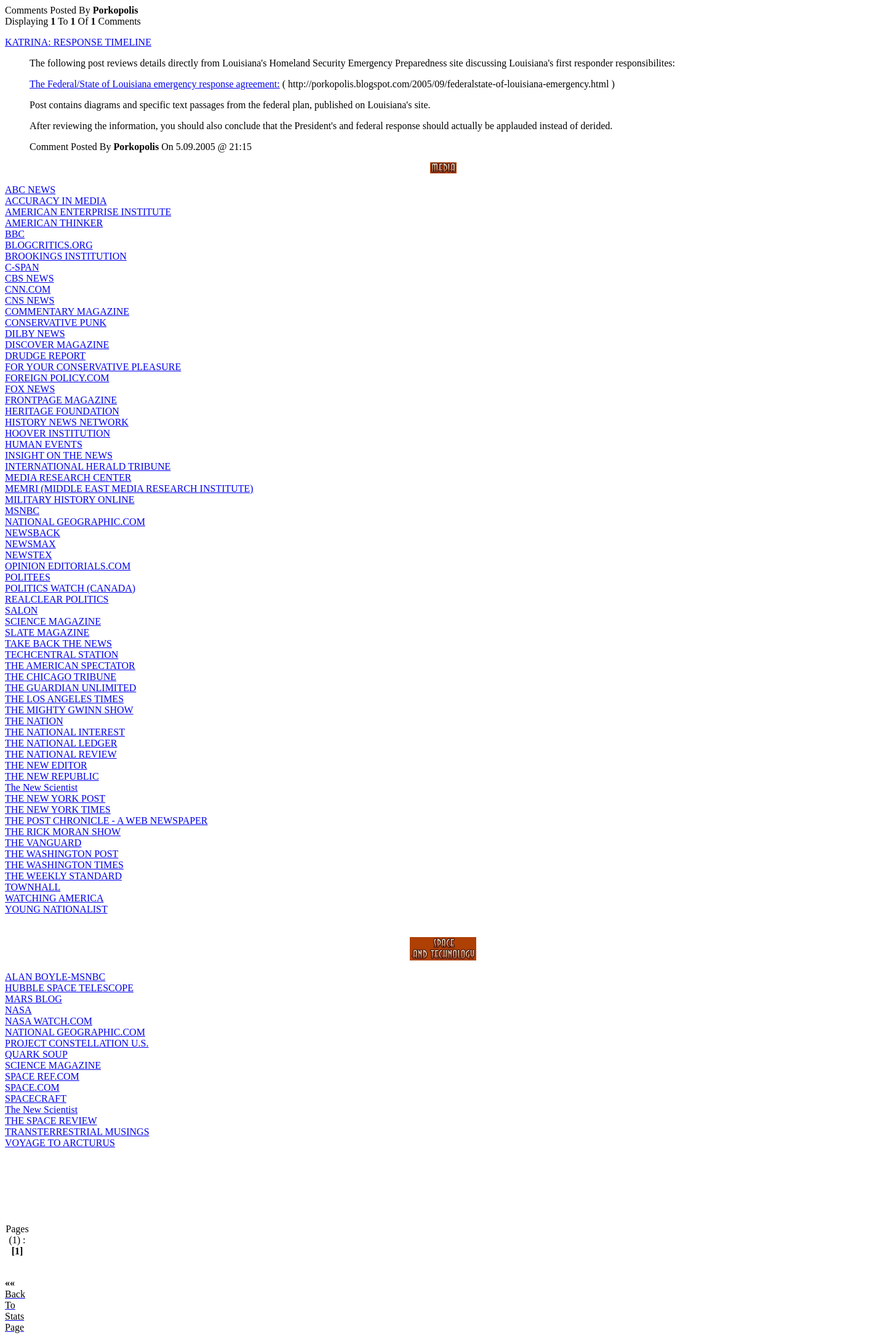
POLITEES (27, 577)
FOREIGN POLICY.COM (57, 378)
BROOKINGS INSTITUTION (66, 256)
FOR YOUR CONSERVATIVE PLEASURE (93, 367)
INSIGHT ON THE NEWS (59, 455)
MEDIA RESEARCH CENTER (68, 477)
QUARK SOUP (36, 1054)
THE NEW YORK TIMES (58, 809)
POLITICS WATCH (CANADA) (70, 588)
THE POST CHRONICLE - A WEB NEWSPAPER (106, 820)
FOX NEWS (30, 389)
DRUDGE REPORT (45, 355)
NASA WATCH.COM (48, 1021)
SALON (21, 610)
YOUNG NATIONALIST (56, 909)
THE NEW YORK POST (55, 798)
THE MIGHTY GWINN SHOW (69, 710)
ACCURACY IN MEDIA (56, 201)
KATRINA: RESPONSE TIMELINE (78, 42)
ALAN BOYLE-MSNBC (55, 977)
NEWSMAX (30, 544)
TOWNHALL (32, 887)
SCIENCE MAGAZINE (53, 621)
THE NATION (34, 721)
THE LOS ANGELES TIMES (64, 699)
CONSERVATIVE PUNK (55, 322)
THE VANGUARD (43, 842)
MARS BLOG (33, 999)
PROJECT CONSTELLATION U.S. (77, 1043)
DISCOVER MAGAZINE (57, 344)
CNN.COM (27, 289)
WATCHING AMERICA (54, 898)
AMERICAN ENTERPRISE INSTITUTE (88, 212)
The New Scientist (41, 787)
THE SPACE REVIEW (51, 1120)
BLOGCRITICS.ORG (49, 245)
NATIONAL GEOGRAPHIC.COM (75, 522)
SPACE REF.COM (42, 1076)
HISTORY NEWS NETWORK (67, 422)
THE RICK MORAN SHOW (63, 831)
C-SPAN (22, 267)
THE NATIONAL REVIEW (61, 754)
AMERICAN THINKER (54, 223)
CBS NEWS (29, 278)
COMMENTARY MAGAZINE (67, 311)
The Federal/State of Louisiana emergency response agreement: (155, 84)
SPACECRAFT (35, 1098)
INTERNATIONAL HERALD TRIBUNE (87, 466)
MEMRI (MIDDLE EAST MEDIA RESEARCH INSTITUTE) (129, 488)
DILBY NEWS (35, 333)
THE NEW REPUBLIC (52, 776)
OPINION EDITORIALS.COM (67, 566)
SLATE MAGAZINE (47, 632)
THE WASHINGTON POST (61, 854)
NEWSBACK (32, 533)
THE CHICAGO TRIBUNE (60, 676)
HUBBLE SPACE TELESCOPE (69, 988)
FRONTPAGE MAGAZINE (61, 400)
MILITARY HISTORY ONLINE (70, 499)
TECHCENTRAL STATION (61, 654)
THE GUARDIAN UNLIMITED (70, 688)
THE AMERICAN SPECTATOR (70, 665)
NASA (18, 1010)
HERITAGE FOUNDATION (62, 411)
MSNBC (22, 510)
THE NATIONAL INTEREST (65, 732)
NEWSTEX (28, 555)
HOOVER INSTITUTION (57, 433)
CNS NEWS (29, 300)
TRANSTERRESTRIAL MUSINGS (77, 1131)
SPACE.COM (32, 1087)
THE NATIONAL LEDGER (61, 743)
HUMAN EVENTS (43, 444)
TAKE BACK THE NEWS (58, 643)
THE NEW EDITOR (46, 765)
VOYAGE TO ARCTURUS (60, 1143)
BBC (15, 234)
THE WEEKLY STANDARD (63, 876)
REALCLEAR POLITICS (56, 599)
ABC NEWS (30, 189)
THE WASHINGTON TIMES (64, 865)
